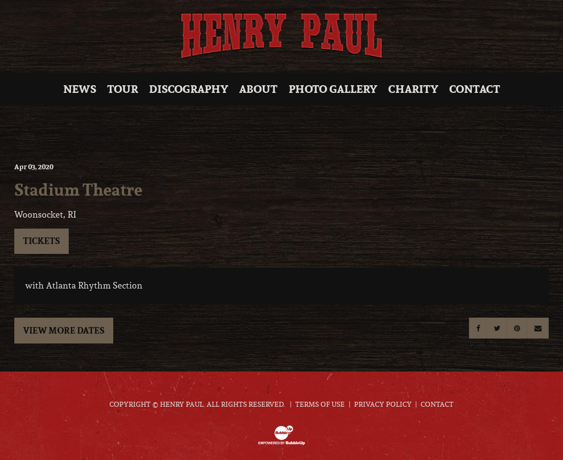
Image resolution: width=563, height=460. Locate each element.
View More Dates (63, 330)
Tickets (41, 241)
